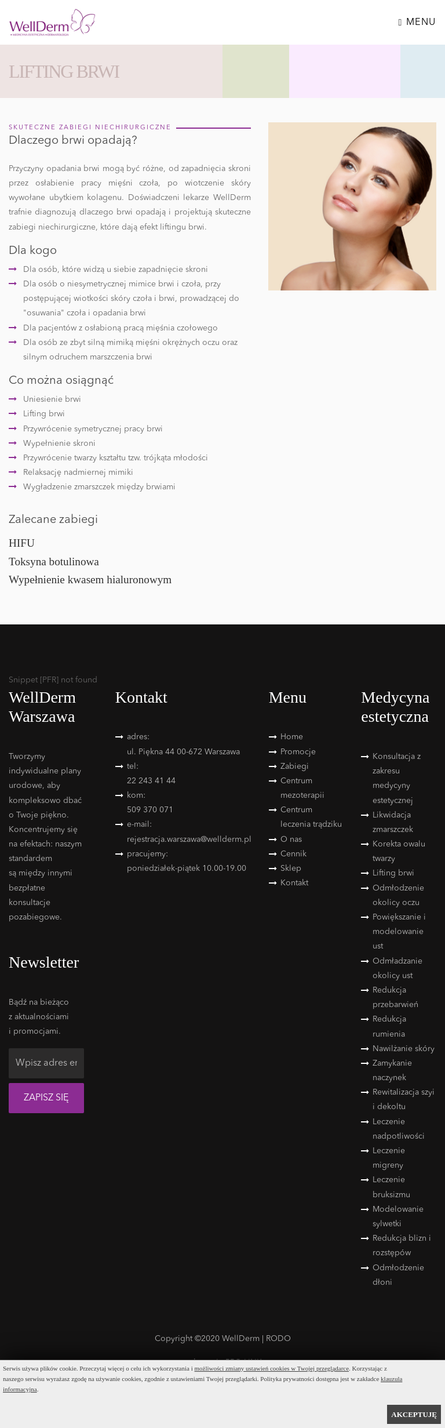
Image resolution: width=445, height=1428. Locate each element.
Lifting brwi (393, 873)
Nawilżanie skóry (404, 1049)
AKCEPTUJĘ (414, 1414)
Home (291, 737)
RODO (278, 1339)
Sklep (290, 868)
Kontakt (294, 883)
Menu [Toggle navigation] (417, 22)
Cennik (293, 854)
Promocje (298, 752)
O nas (291, 839)
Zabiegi (294, 766)
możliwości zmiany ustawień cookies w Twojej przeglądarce (272, 1368)
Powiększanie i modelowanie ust (399, 931)
